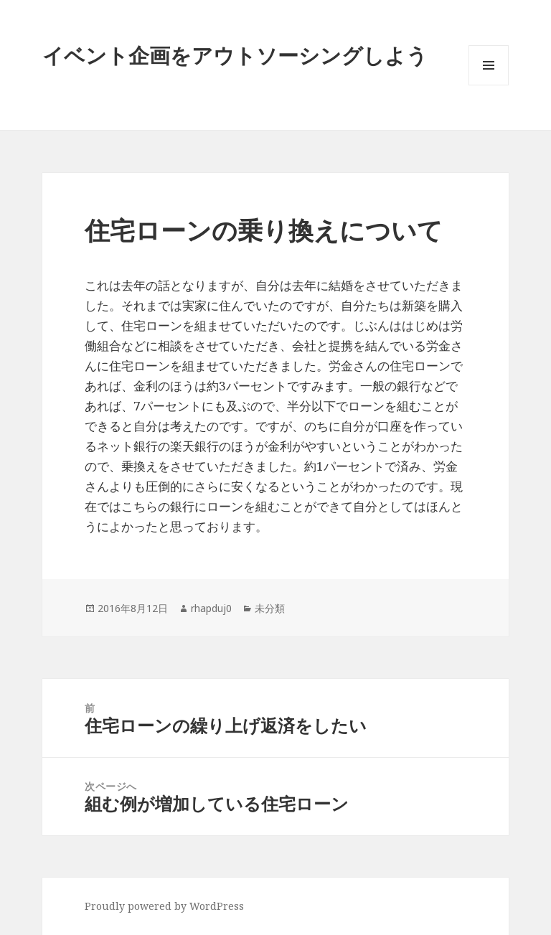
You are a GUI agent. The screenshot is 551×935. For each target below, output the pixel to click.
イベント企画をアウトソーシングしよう (235, 55)
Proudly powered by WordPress (164, 906)
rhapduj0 (211, 608)
